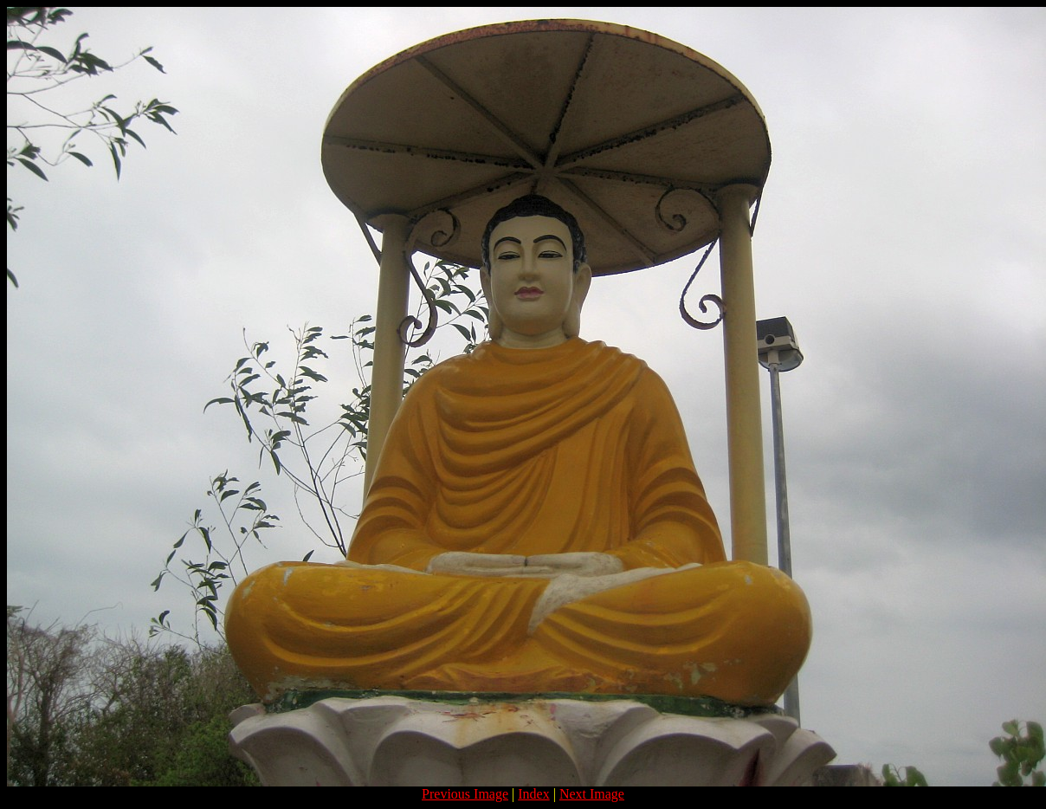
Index (533, 793)
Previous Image (465, 793)
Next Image (591, 793)
